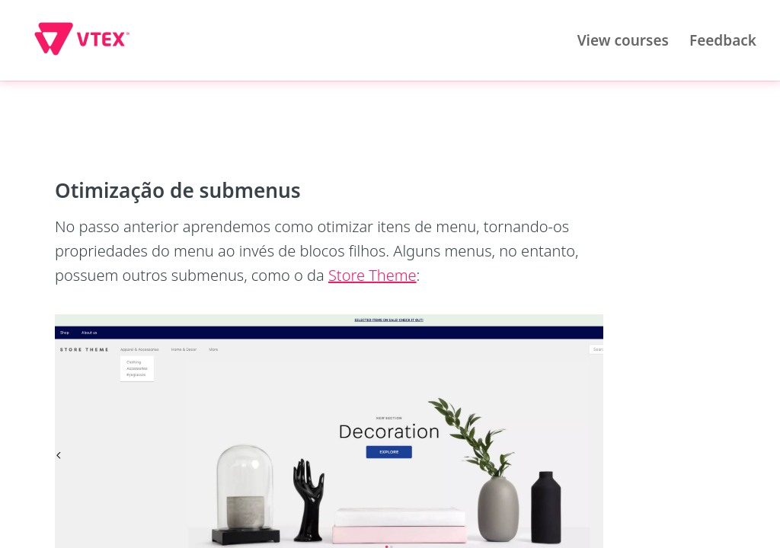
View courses (623, 40)
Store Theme (372, 275)
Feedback (722, 40)
